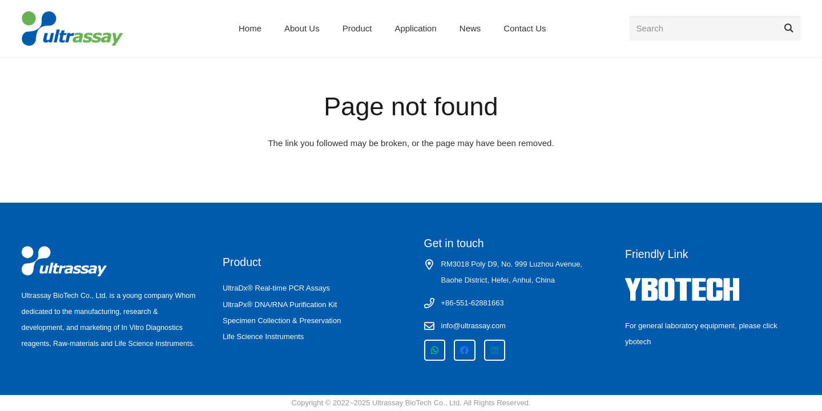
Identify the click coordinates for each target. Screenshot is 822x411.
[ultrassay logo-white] (64, 261)
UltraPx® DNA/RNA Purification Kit (280, 304)
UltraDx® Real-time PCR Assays (276, 288)
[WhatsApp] (435, 350)
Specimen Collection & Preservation (282, 320)
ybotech (638, 341)
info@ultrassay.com (473, 325)
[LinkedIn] (495, 350)
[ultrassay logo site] (73, 28)
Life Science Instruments (263, 336)
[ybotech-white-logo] (713, 289)
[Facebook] (465, 350)
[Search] (715, 29)
